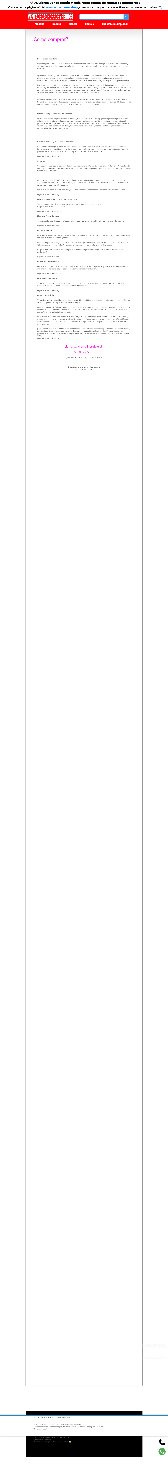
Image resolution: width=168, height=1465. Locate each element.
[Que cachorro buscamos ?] (100, 16)
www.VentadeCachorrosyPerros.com (75, 63)
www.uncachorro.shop (62, 7)
